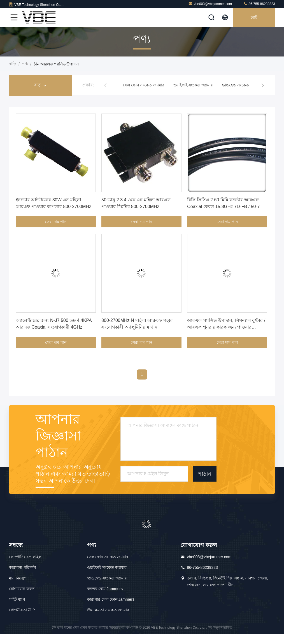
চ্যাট (254, 17)
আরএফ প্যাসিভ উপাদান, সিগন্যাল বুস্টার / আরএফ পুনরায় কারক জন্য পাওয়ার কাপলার (226, 327)
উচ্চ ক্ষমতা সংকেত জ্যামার (108, 610)
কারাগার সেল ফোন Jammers (110, 599)
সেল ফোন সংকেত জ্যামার (143, 85)
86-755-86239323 (259, 4)
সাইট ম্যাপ (17, 599)
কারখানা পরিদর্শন (22, 567)
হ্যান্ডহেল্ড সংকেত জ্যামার (242, 85)
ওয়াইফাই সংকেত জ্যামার (193, 85)
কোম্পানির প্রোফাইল (25, 557)
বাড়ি (12, 64)
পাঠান (204, 474)
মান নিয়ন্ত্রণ (17, 578)
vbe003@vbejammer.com (210, 4)
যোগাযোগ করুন (21, 588)
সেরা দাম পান (55, 222)
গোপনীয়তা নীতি (22, 610)
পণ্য (25, 64)
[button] (105, 85)
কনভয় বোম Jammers (105, 588)
